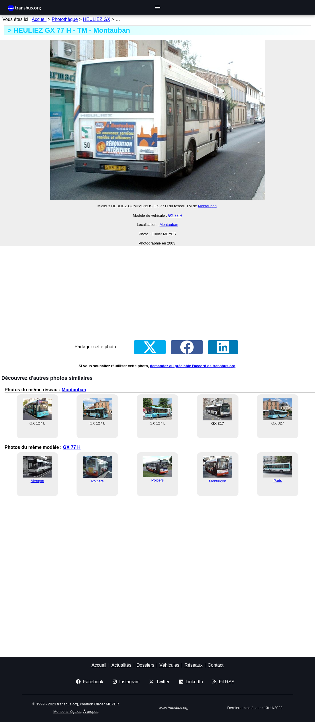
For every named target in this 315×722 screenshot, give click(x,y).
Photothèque (65, 19)
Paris (277, 480)
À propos (90, 711)
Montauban (207, 206)
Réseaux (193, 665)
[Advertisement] (157, 291)
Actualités (121, 665)
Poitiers (97, 481)
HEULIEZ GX (96, 19)
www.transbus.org (173, 708)
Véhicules (169, 665)
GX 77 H (175, 215)
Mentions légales (67, 711)
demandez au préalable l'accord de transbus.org (192, 366)
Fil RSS (223, 681)
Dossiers (145, 665)
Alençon (37, 481)
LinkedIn (191, 681)
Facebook (89, 681)
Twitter (159, 681)
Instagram (126, 681)
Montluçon (217, 481)
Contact (216, 665)
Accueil (39, 19)
